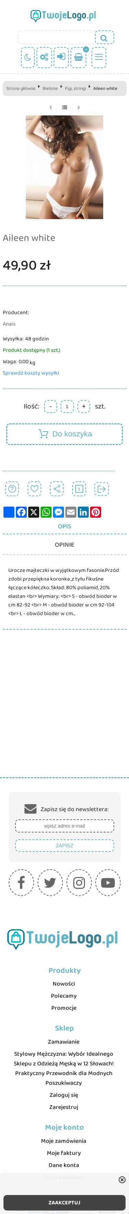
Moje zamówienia (63, 1141)
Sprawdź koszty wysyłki (31, 373)
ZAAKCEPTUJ (64, 1202)
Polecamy (64, 996)
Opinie (64, 544)
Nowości (64, 984)
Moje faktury (64, 1153)
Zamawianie (63, 1042)
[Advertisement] (64, 709)
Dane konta (64, 1165)
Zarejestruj (63, 1107)
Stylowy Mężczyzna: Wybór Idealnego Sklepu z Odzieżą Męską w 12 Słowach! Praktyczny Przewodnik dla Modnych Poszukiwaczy (64, 1068)
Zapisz (64, 845)
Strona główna (20, 88)
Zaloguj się (64, 1095)
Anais (9, 324)
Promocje (63, 1008)
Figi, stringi (75, 88)
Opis (64, 526)
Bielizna (50, 88)
